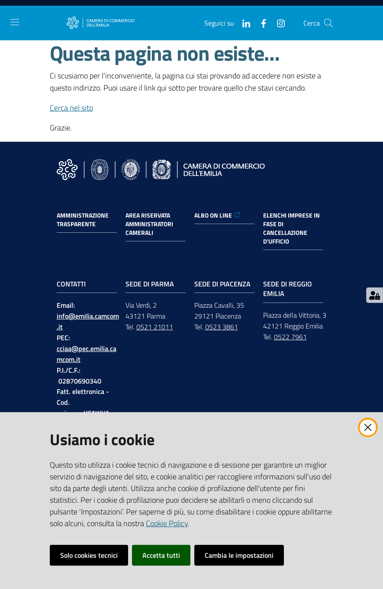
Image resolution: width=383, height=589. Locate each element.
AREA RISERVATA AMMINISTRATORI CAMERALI (149, 224)
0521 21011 (154, 327)
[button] (328, 23)
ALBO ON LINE (217, 215)
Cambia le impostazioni (239, 555)
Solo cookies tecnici (89, 555)
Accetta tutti (161, 555)
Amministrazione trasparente (83, 219)
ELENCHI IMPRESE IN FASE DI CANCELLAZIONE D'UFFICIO (291, 228)
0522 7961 (290, 337)
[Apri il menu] (15, 22)
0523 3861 (221, 327)
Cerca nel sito (71, 108)
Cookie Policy (167, 523)
